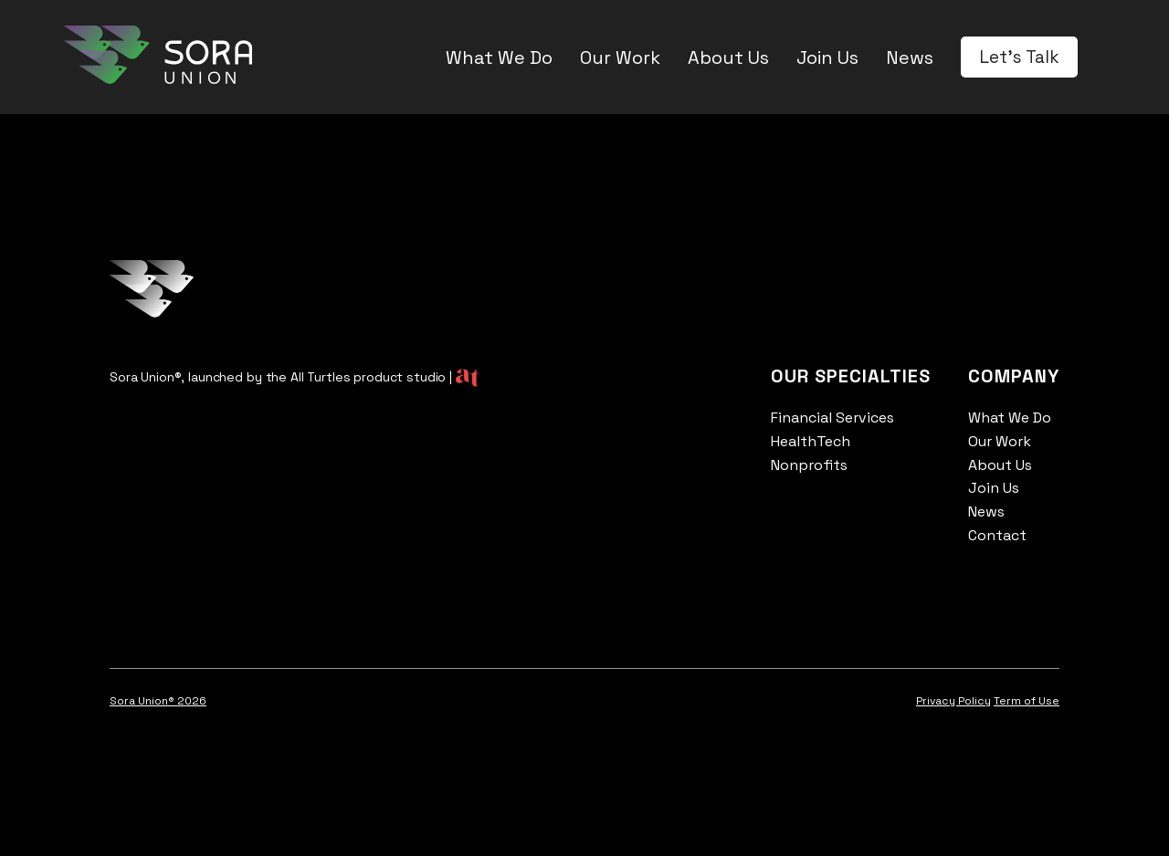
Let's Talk (1019, 57)
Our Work (620, 57)
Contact (997, 535)
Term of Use (1026, 701)
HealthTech (810, 441)
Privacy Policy (953, 701)
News (909, 57)
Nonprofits (809, 465)
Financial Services (832, 417)
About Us (728, 57)
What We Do (499, 57)
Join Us (827, 57)
